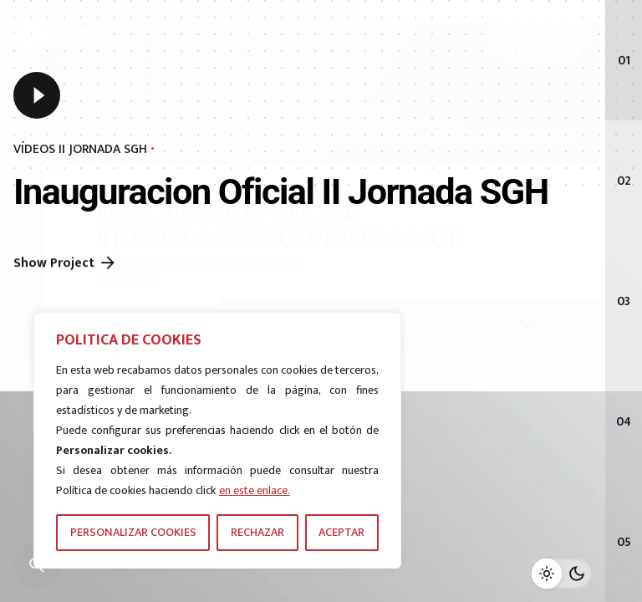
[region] (217, 441)
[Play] (36, 97)
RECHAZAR (257, 532)
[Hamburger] (539, 36)
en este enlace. (254, 490)
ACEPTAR (341, 532)
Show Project (65, 288)
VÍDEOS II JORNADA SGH (80, 152)
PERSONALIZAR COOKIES (133, 532)
